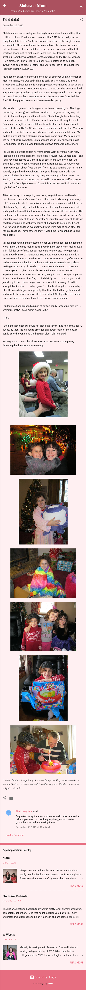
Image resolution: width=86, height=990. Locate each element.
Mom (6, 858)
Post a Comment (15, 835)
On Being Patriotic (15, 896)
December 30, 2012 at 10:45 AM (33, 827)
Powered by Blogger (43, 977)
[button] (81, 20)
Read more (76, 885)
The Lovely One (24, 811)
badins (50, 984)
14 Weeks (9, 934)
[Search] (81, 7)
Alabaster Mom (33, 5)
